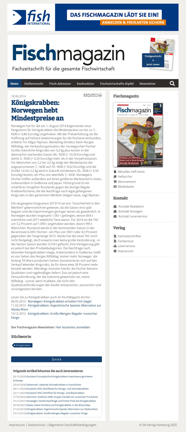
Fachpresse (125, 241)
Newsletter (148, 84)
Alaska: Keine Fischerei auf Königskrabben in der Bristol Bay (58, 405)
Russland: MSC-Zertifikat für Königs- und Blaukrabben (55, 392)
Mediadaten (126, 187)
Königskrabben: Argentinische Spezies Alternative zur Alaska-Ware (62, 409)
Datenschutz (36, 425)
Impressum (125, 251)
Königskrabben (23, 345)
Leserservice (126, 246)
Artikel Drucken (100, 95)
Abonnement (127, 182)
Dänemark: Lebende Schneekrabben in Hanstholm (53, 384)
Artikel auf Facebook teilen (85, 95)
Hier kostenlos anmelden (73, 327)
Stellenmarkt (33, 84)
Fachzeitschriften (129, 236)
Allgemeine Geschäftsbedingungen (72, 425)
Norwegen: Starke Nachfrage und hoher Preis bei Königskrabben (61, 400)
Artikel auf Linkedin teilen (93, 95)
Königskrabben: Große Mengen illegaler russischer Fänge (57, 413)
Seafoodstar (85, 84)
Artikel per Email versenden (96, 95)
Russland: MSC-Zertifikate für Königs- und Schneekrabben (57, 388)
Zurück (56, 359)
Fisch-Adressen (60, 84)
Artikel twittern (89, 95)
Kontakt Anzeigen (131, 211)
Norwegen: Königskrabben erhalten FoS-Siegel (59, 301)
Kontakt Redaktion (131, 206)
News (14, 84)
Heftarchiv (125, 177)
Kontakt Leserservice (133, 216)
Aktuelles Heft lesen (131, 172)
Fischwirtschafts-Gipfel (117, 84)
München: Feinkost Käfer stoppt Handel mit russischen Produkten (62, 396)
